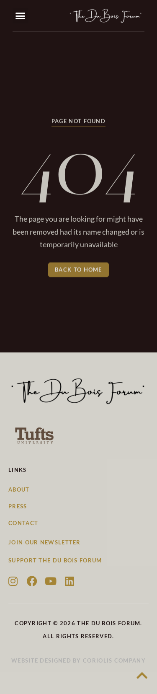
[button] (20, 16)
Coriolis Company (114, 660)
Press (17, 506)
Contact (23, 523)
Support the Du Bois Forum (55, 560)
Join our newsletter (44, 542)
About (19, 489)
